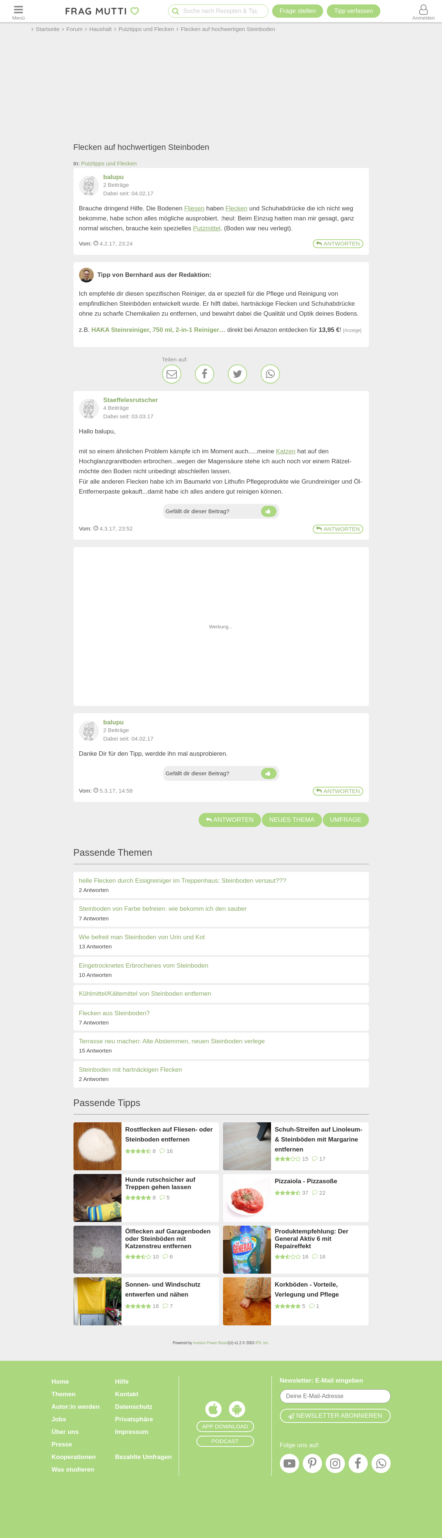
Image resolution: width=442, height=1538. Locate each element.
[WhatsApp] (270, 374)
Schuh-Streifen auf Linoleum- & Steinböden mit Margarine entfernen (318, 1139)
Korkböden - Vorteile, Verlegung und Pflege (307, 1289)
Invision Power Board (210, 1343)
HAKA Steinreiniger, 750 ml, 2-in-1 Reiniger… (159, 329)
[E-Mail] (171, 374)
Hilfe (122, 1381)
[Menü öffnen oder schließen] (18, 11)
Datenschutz (134, 1406)
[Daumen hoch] (269, 511)
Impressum (132, 1431)
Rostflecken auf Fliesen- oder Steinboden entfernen (169, 1134)
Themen (64, 1394)
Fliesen (194, 208)
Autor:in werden (76, 1406)
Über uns (65, 1431)
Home (60, 1381)
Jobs (59, 1419)
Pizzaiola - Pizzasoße (306, 1181)
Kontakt (126, 1394)
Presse (62, 1444)
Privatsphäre (134, 1419)
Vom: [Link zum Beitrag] (85, 243)
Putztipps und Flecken (109, 163)
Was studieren (73, 1469)
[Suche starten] (175, 11)
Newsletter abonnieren (335, 1415)
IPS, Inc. (262, 1343)
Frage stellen (298, 10)
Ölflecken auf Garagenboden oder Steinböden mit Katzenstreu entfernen (167, 1239)
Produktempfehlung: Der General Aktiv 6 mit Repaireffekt (311, 1239)
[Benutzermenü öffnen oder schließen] (423, 11)
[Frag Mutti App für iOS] (213, 1411)
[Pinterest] (312, 1465)
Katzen (285, 451)
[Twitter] (237, 374)
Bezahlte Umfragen (143, 1456)
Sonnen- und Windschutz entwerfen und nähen (163, 1289)
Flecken (236, 208)
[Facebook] (204, 374)
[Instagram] (335, 1465)
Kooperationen (74, 1456)
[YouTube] (289, 1465)
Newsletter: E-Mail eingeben (321, 1380)
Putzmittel (207, 228)
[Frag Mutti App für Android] (237, 1411)
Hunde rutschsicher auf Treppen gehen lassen (160, 1183)
